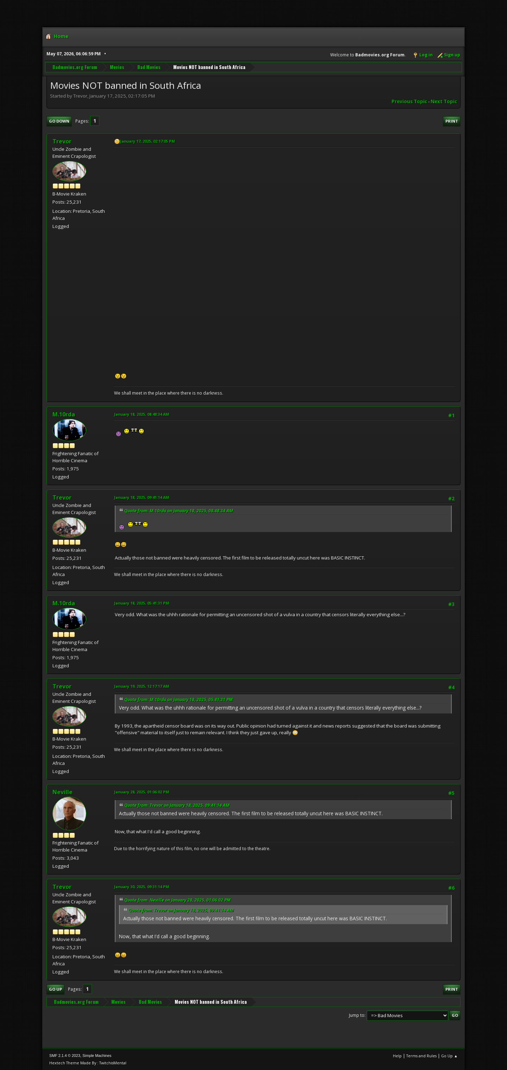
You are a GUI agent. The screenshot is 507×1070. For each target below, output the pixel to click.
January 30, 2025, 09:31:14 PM (141, 886)
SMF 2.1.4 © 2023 (64, 1055)
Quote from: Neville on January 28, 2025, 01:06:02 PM (177, 900)
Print (451, 121)
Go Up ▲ (449, 1055)
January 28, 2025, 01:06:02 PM (141, 791)
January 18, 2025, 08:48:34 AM (141, 414)
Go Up (55, 989)
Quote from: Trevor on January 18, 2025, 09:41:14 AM (177, 805)
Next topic (444, 101)
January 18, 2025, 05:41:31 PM (141, 603)
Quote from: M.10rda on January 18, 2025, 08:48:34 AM (178, 511)
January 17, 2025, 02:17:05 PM (147, 141)
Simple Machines (96, 1055)
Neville (62, 792)
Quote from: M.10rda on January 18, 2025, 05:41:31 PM (178, 700)
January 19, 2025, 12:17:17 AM (141, 686)
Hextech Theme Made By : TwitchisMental (87, 1062)
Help (397, 1055)
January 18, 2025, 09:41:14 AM (141, 497)
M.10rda (63, 414)
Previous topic (409, 101)
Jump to (356, 1015)
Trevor (61, 141)
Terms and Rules (421, 1055)
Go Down (59, 121)
